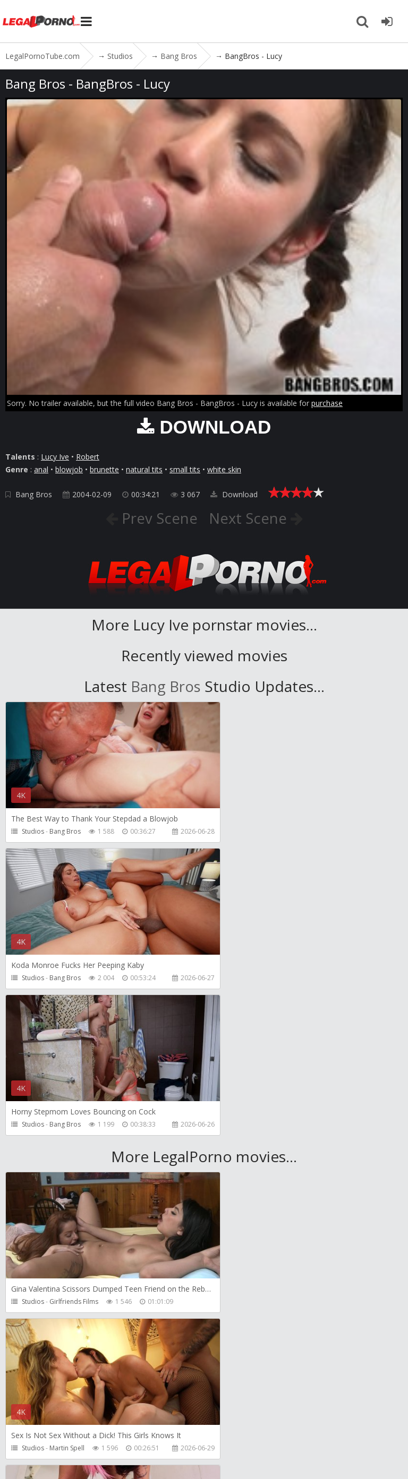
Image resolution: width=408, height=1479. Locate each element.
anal (41, 469)
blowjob (69, 469)
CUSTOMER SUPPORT (155, 1420)
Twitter (309, 1420)
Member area (79, 1420)
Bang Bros (33, 494)
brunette (104, 469)
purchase (327, 403)
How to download (244, 1420)
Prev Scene (157, 518)
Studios (33, 831)
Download (234, 494)
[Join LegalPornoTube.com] (386, 21)
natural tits (144, 469)
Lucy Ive (55, 457)
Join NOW (23, 1420)
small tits (184, 469)
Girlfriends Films (73, 1155)
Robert (87, 457)
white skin (224, 469)
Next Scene (250, 518)
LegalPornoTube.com (42, 21)
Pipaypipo (64, 1301)
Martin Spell (267, 1155)
